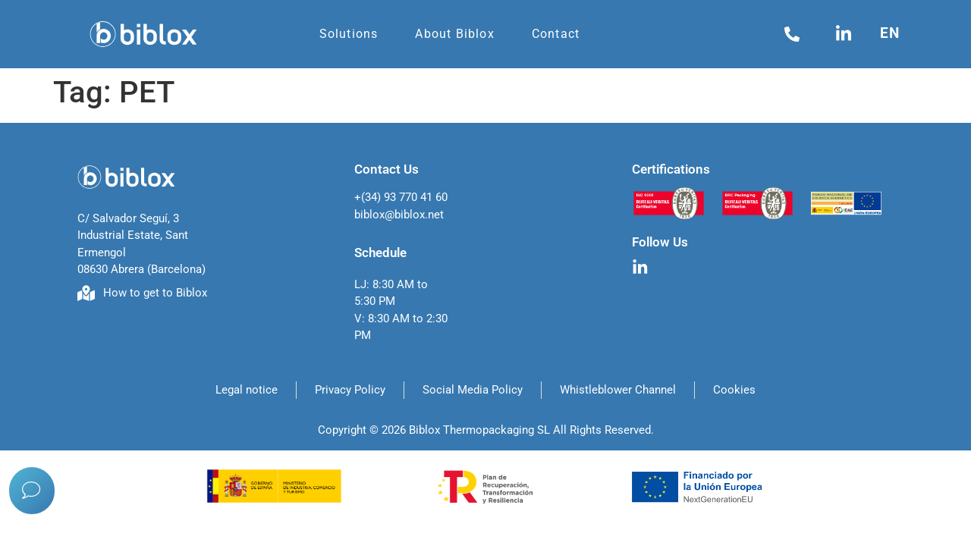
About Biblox (454, 34)
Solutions (349, 34)
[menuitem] (893, 33)
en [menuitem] (890, 33)
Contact (556, 34)
